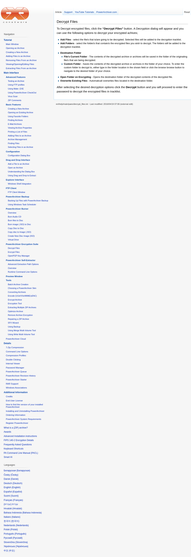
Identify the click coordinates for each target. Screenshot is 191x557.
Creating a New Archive (17, 52)
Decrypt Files (67, 22)
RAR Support (12, 384)
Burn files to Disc (15, 220)
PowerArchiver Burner (17, 209)
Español (17, 491)
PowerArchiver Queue (16, 371)
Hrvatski (17, 508)
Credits (9, 396)
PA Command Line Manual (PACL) (21, 453)
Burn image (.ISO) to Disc (19, 224)
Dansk (14, 479)
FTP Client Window (16, 192)
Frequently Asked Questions (18, 444)
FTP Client (11, 188)
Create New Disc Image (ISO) (21, 236)
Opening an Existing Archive (20, 112)
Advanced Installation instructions (20, 436)
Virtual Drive (13, 240)
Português (20, 533)
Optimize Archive (15, 311)
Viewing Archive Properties (20, 128)
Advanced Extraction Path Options (23, 264)
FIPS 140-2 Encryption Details (19, 440)
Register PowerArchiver (17, 423)
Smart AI (8, 457)
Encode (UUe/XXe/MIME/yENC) (22, 296)
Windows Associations (16, 388)
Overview (12, 213)
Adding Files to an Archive (18, 56)
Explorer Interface (15, 180)
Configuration (13, 151)
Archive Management (17, 139)
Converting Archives (17, 292)
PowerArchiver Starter (16, 380)
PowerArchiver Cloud (16, 339)
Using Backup (14, 327)
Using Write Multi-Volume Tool (21, 334)
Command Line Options (17, 351)
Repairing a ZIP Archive (18, 319)
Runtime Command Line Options (22, 272)
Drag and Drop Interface (18, 160)
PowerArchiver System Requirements (23, 419)
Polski (14, 529)
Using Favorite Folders (18, 116)
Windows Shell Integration (19, 184)
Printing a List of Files (17, 132)
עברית (7, 504)
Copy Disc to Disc (16, 228)
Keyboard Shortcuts (13, 448)
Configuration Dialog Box (19, 155)
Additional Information (16, 392)
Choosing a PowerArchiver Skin (22, 288)
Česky (14, 475)
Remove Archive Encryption (20, 315)
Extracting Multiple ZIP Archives (22, 307)
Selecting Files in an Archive (20, 147)
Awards (7, 432)
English (16, 487)
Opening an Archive (15, 48)
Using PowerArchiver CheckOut (22, 92)
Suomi (14, 496)
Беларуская (23, 470)
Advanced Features (15, 77)
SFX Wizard (13, 323)
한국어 (15, 521)
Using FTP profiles (16, 85)
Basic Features (13, 104)
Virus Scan (13, 96)
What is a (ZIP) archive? (16, 427)
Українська (21, 546)
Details (7, 343)
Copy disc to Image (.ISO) (19, 232)
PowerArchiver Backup (17, 197)
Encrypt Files (14, 252)
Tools (8, 280)
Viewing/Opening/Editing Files (20, 64)
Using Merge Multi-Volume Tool (22, 330)
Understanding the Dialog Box (21, 171)
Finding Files (13, 143)
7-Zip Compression (15, 347)
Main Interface (11, 72)
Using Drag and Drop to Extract (22, 175)
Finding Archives (15, 120)
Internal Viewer (13, 363)
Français (18, 500)
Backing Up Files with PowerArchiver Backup (28, 200)
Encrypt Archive (15, 300)
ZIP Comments (14, 100)
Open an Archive (15, 168)
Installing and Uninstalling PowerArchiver (25, 411)
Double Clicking (13, 359)
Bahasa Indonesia (32, 512)
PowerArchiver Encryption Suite (22, 244)
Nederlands (22, 525)
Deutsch (17, 483)
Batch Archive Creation (18, 284)
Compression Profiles (16, 355)
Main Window (12, 44)
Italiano (16, 517)
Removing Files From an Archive (21, 60)
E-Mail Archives (15, 124)
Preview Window (14, 276)
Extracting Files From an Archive (21, 68)
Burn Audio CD (14, 217)
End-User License (14, 400)
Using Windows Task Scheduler (22, 204)
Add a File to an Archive (18, 164)
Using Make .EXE (16, 89)
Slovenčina (21, 542)
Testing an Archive (16, 81)
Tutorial (8, 40)
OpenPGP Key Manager (19, 256)
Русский (17, 538)
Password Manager (15, 368)
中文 (12, 550)
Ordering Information (15, 415)
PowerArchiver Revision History (21, 376)
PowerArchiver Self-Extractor (20, 260)
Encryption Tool (15, 303)
